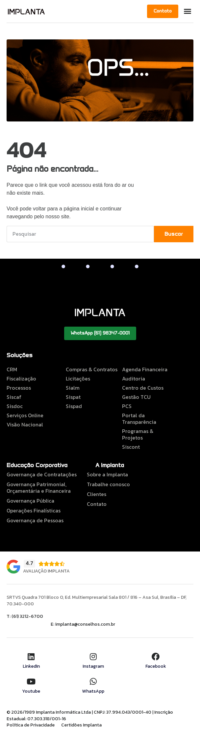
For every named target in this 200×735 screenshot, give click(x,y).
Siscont (131, 447)
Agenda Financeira (144, 369)
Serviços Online (25, 415)
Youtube (31, 691)
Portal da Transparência (139, 418)
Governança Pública (30, 501)
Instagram (93, 666)
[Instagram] (93, 656)
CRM (12, 369)
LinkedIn (31, 666)
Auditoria (133, 378)
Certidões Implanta (81, 725)
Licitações (78, 378)
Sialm (73, 388)
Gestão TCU (136, 397)
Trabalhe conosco (108, 484)
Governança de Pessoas (35, 520)
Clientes (96, 494)
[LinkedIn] (31, 656)
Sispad (74, 406)
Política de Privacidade (31, 725)
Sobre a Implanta (107, 474)
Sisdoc (15, 406)
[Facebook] (156, 656)
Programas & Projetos (137, 434)
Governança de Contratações (42, 474)
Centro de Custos (142, 388)
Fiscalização (21, 378)
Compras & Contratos (91, 369)
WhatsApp (93, 691)
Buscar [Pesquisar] (173, 234)
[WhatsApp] (93, 681)
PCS (127, 406)
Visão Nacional (25, 424)
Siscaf (14, 397)
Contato (97, 504)
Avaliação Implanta (46, 571)
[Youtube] (31, 681)
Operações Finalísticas (34, 510)
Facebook (155, 666)
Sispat (73, 397)
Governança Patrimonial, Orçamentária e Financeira (39, 487)
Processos (19, 388)
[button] (187, 11)
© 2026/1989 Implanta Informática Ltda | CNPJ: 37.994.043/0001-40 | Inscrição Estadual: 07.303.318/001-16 (90, 715)
